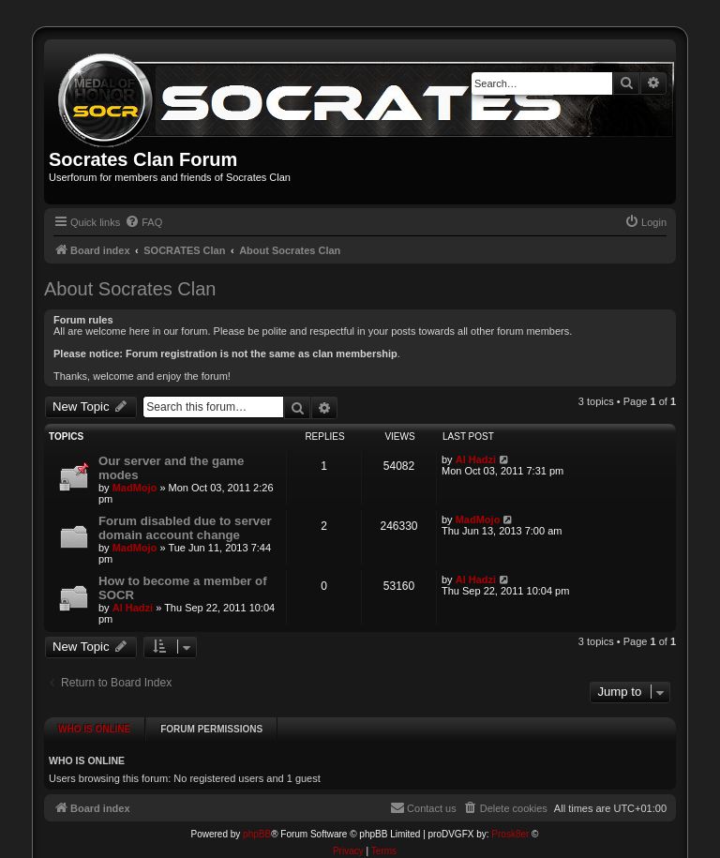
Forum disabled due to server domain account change (185, 528)
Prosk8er (510, 825)
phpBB (257, 825)
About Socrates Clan (130, 288)
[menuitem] (143, 222)
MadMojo (135, 487)
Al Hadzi (476, 459)
